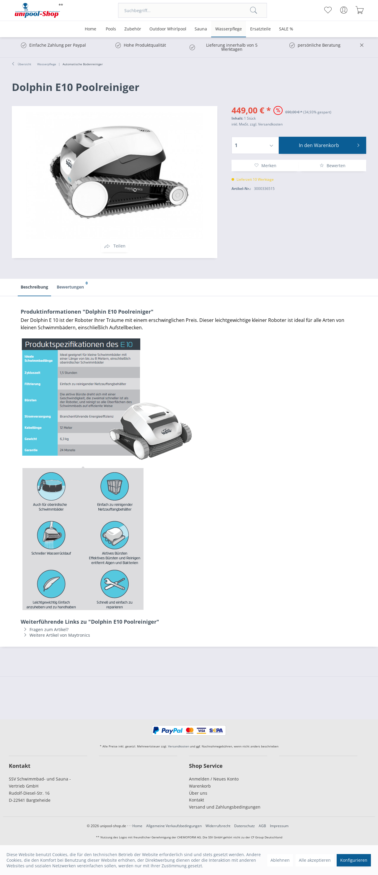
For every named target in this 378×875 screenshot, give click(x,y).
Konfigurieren (353, 860)
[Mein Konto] (343, 10)
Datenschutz (244, 825)
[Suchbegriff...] (192, 10)
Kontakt (196, 800)
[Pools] (111, 29)
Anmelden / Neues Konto (214, 779)
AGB (262, 825)
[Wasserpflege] (228, 29)
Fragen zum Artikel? (45, 629)
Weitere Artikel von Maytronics (55, 635)
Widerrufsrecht (218, 825)
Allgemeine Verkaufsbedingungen (174, 825)
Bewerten (333, 165)
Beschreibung (34, 287)
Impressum (279, 825)
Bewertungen (72, 284)
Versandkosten (178, 746)
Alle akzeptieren (315, 860)
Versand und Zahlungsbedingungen (224, 807)
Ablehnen (280, 860)
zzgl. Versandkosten (266, 124)
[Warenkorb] (359, 10)
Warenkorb (200, 786)
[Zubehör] (132, 29)
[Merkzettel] (327, 10)
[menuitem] (192, 10)
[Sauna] (200, 29)
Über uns (198, 793)
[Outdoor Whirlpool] (167, 29)
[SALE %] (286, 29)
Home (137, 825)
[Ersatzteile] (260, 29)
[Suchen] (253, 10)
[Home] (90, 29)
